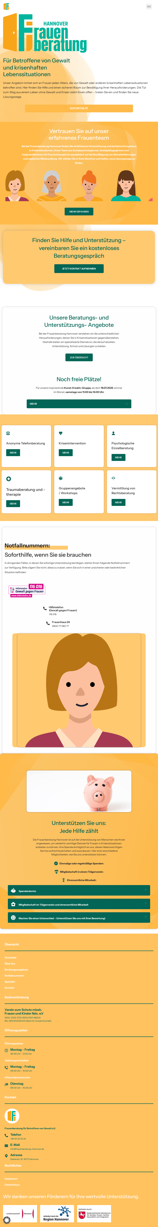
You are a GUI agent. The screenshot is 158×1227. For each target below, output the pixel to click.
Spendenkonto (23, 891)
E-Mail (15, 1145)
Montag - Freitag (22, 1049)
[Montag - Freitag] (6, 1050)
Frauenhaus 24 (61, 622)
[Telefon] (6, 1135)
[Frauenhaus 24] (48, 623)
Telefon (15, 1134)
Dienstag (16, 1083)
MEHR (33, 403)
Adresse (16, 1155)
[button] (149, 7)
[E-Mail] (6, 1145)
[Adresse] (6, 1156)
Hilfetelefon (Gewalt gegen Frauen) (63, 609)
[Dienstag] (6, 1084)
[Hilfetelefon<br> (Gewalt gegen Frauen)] (45, 608)
